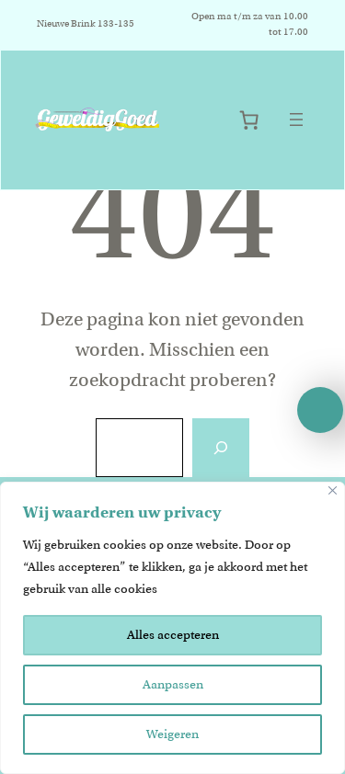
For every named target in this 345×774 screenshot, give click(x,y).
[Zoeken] (220, 447)
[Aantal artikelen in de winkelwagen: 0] (249, 120)
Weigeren (172, 734)
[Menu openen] (296, 119)
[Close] (332, 490)
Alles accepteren (173, 635)
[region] (172, 628)
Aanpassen (173, 684)
